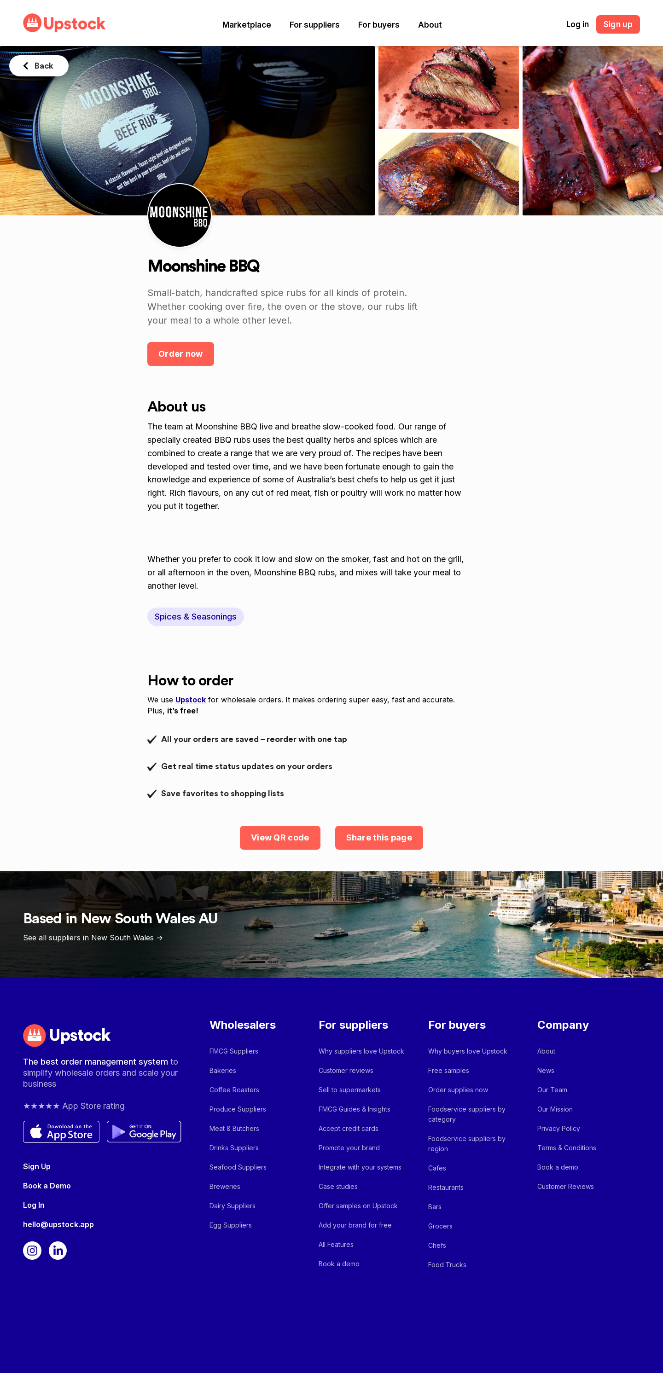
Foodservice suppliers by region (467, 1144)
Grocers (440, 1226)
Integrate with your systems (360, 1167)
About (430, 24)
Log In (34, 1205)
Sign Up (37, 1166)
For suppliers (315, 24)
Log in (577, 24)
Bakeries (222, 1070)
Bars (435, 1207)
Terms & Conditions (566, 1148)
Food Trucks (447, 1265)
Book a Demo (47, 1185)
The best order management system (96, 1061)
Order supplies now (458, 1090)
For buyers (379, 24)
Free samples (448, 1070)
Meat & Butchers (234, 1128)
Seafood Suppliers (238, 1167)
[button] (246, 25)
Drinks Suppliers (234, 1148)
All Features (336, 1244)
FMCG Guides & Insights (354, 1109)
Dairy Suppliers (232, 1206)
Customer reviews (346, 1070)
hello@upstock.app (58, 1224)
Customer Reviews (565, 1186)
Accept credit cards (348, 1128)
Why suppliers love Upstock (361, 1051)
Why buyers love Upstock (467, 1051)
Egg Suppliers (230, 1225)
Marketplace (246, 24)
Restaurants (446, 1187)
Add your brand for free (355, 1225)
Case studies (338, 1186)
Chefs (437, 1245)
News (545, 1070)
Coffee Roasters (234, 1090)
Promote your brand (349, 1148)
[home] (64, 22)
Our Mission (555, 1109)
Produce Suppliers (237, 1109)
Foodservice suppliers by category (467, 1114)
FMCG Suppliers (233, 1051)
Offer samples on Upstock (358, 1206)
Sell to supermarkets (350, 1090)
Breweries (224, 1186)
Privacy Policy (558, 1128)
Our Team (552, 1090)
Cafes (437, 1168)
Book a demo (339, 1264)
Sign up (618, 24)
